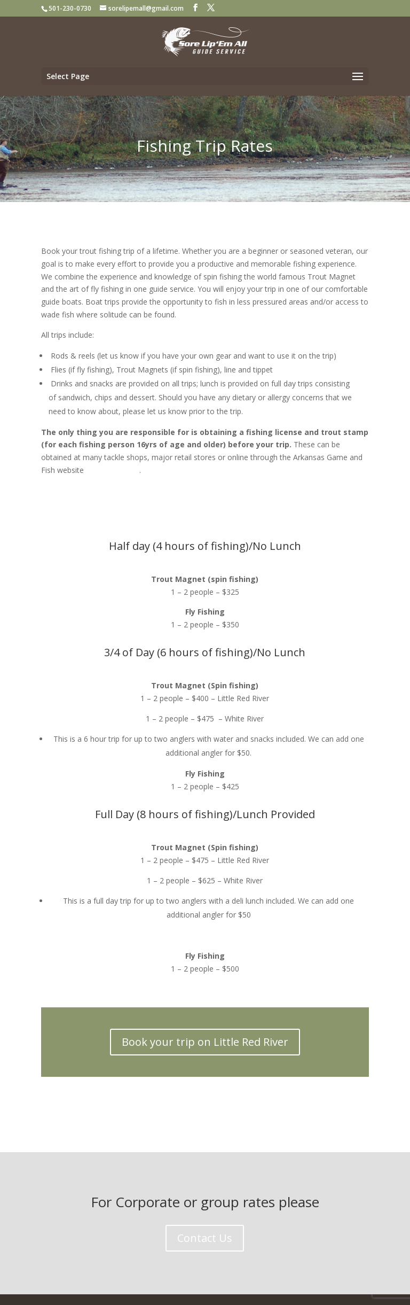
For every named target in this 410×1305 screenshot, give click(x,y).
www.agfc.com (111, 470)
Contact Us (204, 1238)
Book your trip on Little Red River (205, 1042)
